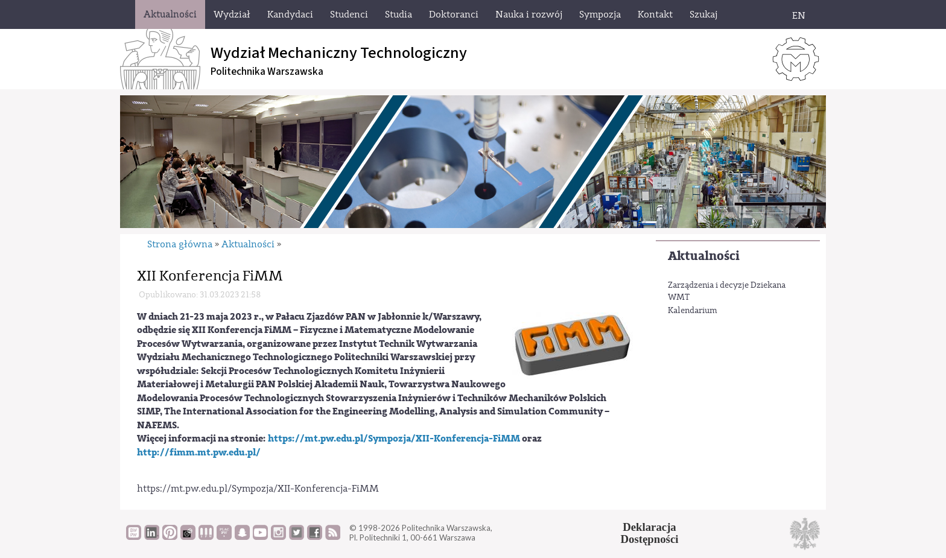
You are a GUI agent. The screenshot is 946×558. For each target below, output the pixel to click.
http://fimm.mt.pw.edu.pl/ (199, 452)
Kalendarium (692, 310)
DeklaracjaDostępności (650, 533)
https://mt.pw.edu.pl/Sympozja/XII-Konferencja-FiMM (394, 438)
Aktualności (704, 256)
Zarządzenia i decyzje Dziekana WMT (727, 291)
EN (798, 16)
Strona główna (179, 244)
